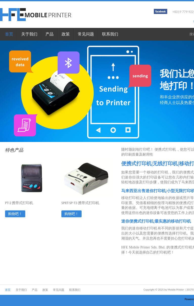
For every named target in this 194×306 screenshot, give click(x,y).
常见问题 (86, 34)
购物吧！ (15, 214)
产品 (49, 34)
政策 (66, 34)
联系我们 (110, 34)
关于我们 (29, 34)
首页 (9, 34)
